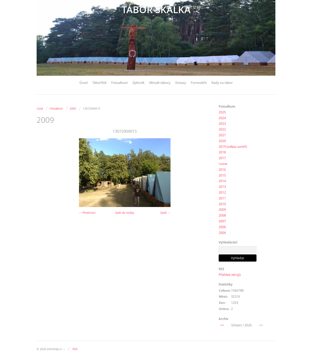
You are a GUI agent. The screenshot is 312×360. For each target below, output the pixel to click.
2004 (222, 233)
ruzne (223, 164)
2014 (222, 181)
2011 (222, 198)
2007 (222, 221)
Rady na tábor (222, 82)
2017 (222, 158)
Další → (165, 213)
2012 (222, 192)
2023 (222, 123)
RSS (75, 349)
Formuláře (199, 82)
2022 (222, 129)
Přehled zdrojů (230, 275)
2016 (222, 169)
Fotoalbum (119, 82)
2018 (222, 152)
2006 (222, 227)
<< (222, 325)
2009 (73, 108)
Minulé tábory (160, 82)
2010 (222, 204)
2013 (222, 186)
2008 (222, 215)
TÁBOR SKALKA (156, 9)
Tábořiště (99, 82)
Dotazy (180, 82)
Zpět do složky (124, 213)
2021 (222, 135)
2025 (222, 112)
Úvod (83, 82)
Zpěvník (138, 82)
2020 (222, 141)
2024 (222, 118)
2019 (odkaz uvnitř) (233, 146)
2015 (222, 175)
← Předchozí (87, 213)
